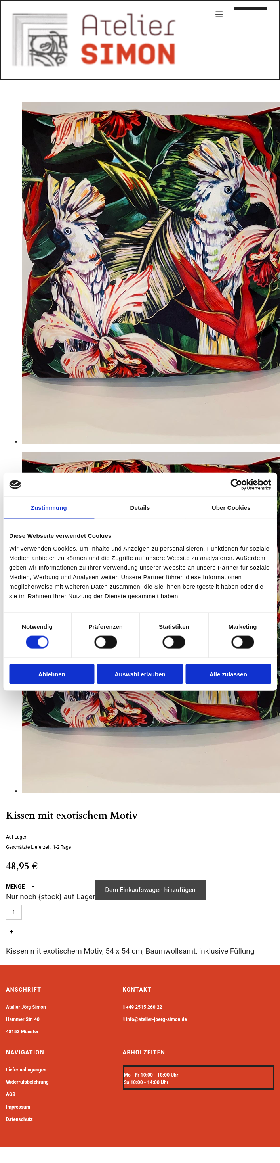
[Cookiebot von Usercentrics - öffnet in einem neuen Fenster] (236, 485)
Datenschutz (19, 1119)
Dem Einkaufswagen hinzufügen (150, 890)
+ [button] (11, 931)
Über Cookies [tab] (231, 507)
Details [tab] (140, 507)
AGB (10, 1094)
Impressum (18, 1107)
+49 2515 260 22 (144, 1007)
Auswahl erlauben (139, 673)
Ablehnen (51, 673)
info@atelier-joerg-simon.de (156, 1019)
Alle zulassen (228, 673)
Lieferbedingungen (26, 1070)
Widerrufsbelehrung (27, 1082)
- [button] (33, 886)
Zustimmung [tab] (49, 507)
